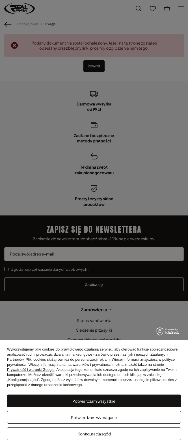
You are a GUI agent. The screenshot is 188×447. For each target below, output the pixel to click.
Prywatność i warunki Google (31, 369)
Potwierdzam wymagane (94, 417)
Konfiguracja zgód (94, 433)
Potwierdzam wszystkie (94, 401)
